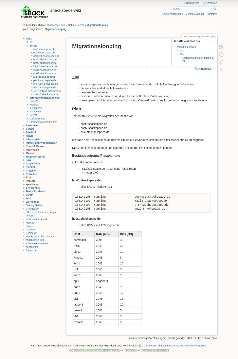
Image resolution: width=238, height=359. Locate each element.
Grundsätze (32, 208)
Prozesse (31, 174)
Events (30, 129)
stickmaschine (37, 118)
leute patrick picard (36, 219)
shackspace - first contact (40, 236)
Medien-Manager (194, 14)
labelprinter (36, 108)
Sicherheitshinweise (37, 243)
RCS (28, 177)
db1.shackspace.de (44, 52)
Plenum (30, 167)
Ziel (182, 50)
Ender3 (34, 101)
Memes (30, 153)
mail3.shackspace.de (44, 73)
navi (28, 160)
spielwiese (32, 184)
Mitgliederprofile (35, 156)
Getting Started (34, 205)
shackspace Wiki (56, 25)
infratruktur (204, 68)
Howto (29, 135)
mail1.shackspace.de (44, 70)
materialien (32, 149)
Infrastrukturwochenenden (41, 143)
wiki (28, 198)
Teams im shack (35, 191)
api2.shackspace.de (44, 49)
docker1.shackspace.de (46, 56)
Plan (182, 54)
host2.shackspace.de (45, 63)
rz (31, 42)
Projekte (31, 170)
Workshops (32, 201)
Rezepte (30, 181)
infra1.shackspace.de (45, 66)
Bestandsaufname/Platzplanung (198, 59)
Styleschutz (33, 187)
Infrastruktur (33, 139)
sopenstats (32, 247)
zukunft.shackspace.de (46, 94)
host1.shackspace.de (45, 59)
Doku (71, 25)
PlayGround (33, 163)
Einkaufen (32, 125)
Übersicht (212, 14)
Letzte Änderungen (172, 14)
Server (80, 25)
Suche (215, 8)
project (29, 226)
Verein (29, 195)
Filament (34, 104)
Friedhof (31, 132)
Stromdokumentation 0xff (44, 97)
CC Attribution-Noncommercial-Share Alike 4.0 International (174, 345)
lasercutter (35, 111)
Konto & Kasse (34, 146)
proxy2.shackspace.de (45, 83)
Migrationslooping (97, 25)
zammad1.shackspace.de (47, 90)
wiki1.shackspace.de (44, 87)
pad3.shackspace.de (44, 80)
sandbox (30, 229)
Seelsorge (31, 233)
